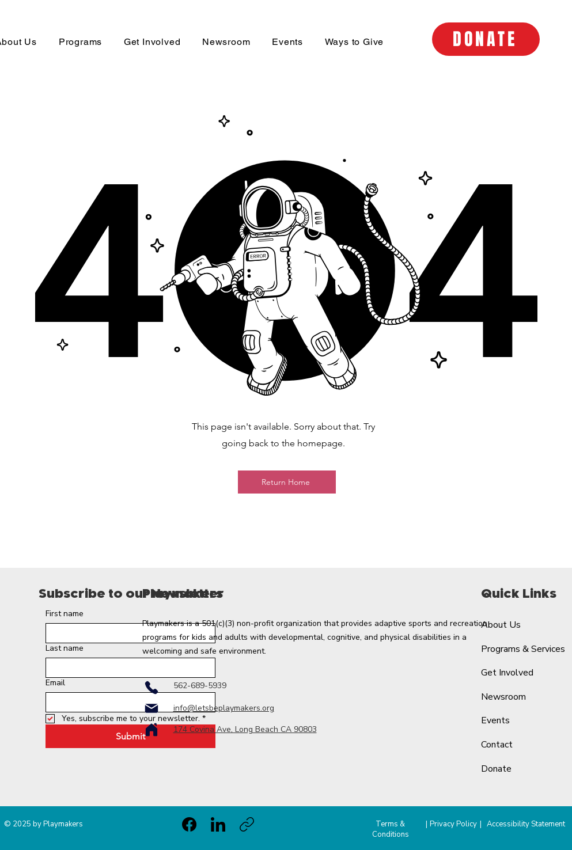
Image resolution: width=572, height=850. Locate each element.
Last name (65, 648)
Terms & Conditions (390, 829)
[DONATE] (486, 39)
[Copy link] (247, 824)
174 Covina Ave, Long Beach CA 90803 (245, 729)
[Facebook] (189, 824)
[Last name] (127, 667)
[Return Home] (287, 482)
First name (65, 613)
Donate (496, 768)
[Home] (151, 729)
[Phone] (151, 687)
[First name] (127, 633)
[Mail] (151, 708)
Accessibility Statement (526, 824)
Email (55, 683)
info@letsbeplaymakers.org (223, 708)
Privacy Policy (453, 824)
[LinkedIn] (218, 824)
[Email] (127, 702)
